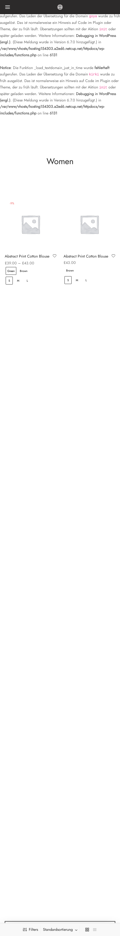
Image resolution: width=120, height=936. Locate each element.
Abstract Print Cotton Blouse (27, 255)
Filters (30, 929)
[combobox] (60, 929)
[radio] (11, 270)
